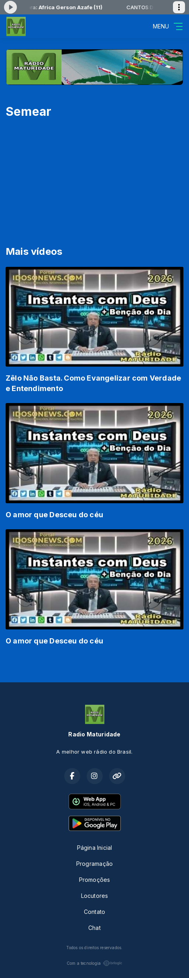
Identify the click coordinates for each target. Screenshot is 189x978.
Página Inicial (94, 847)
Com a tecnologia (94, 963)
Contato (94, 911)
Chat (94, 927)
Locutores (94, 895)
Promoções (94, 879)
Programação (94, 863)
